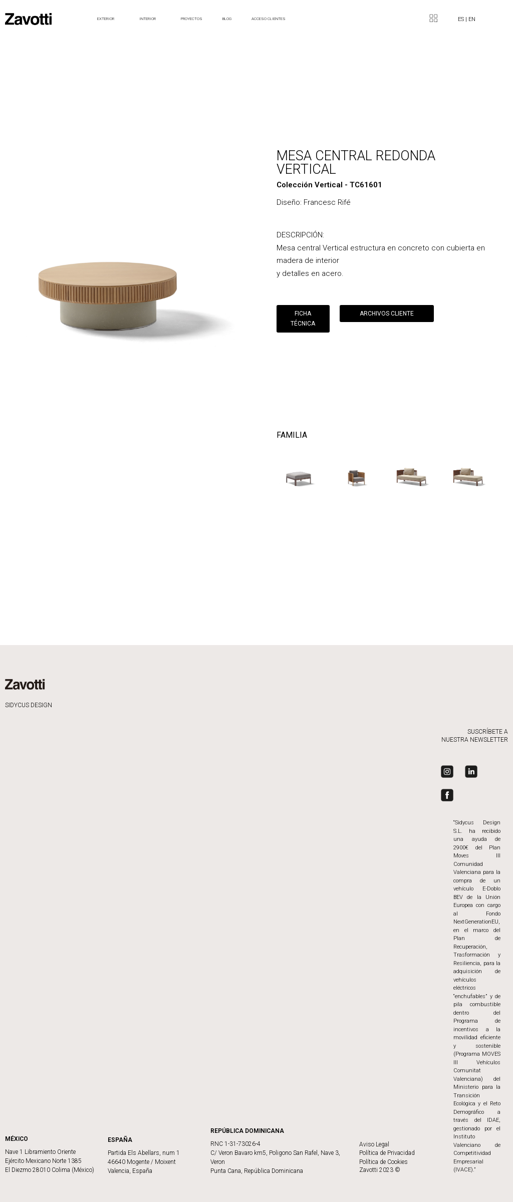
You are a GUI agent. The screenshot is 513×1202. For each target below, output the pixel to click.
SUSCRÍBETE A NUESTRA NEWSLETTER (474, 735)
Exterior (108, 19)
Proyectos (191, 19)
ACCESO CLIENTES (268, 19)
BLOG (226, 19)
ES (461, 19)
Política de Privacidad (387, 1152)
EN (471, 19)
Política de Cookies (383, 1161)
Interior (150, 19)
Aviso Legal (374, 1144)
